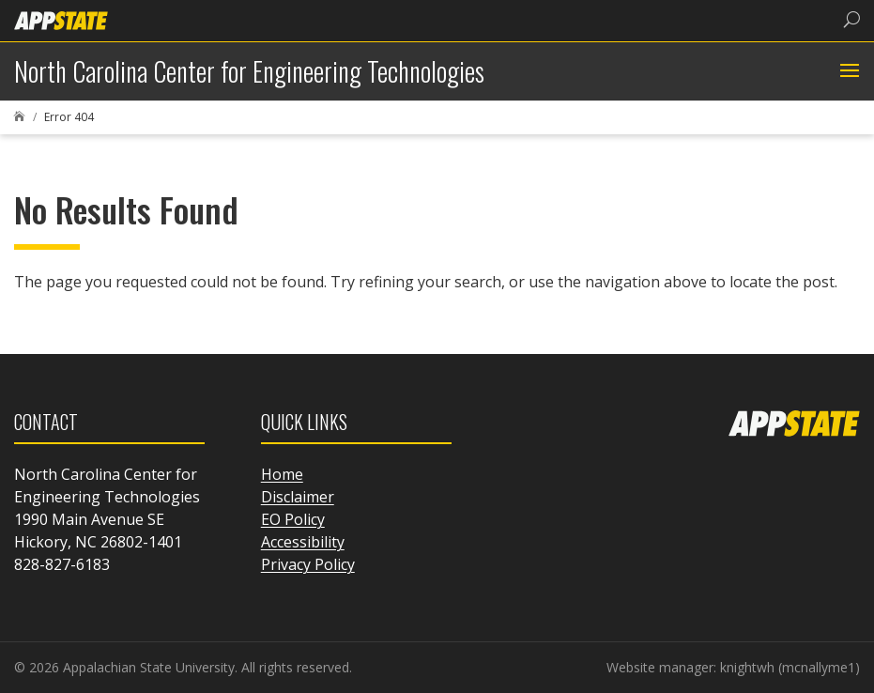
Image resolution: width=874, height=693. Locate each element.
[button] (847, 71)
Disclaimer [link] (297, 496)
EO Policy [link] (293, 519)
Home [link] (282, 474)
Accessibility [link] (303, 541)
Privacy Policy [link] (308, 564)
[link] (61, 19)
